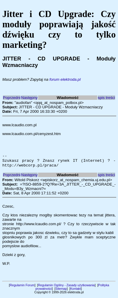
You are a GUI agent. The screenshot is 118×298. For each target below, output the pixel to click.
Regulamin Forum (22, 287)
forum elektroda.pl (65, 79)
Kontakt (75, 290)
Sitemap (61, 290)
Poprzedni (11, 97)
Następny (29, 97)
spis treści (106, 97)
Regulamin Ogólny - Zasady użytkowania (66, 287)
